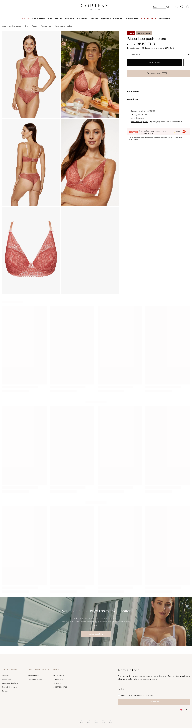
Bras (49, 18)
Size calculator (148, 18)
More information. (135, 139)
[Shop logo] (94, 7)
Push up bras (46, 26)
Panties (58, 18)
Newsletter (128, 670)
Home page (16, 26)
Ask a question (96, 634)
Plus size (69, 18)
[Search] (161, 7)
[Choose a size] (158, 54)
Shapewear (82, 18)
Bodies (94, 18)
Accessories (132, 18)
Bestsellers (164, 18)
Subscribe (154, 702)
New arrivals (38, 18)
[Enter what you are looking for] (164, 12)
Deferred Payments (139, 122)
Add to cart (155, 62)
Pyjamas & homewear (112, 18)
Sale (25, 18)
